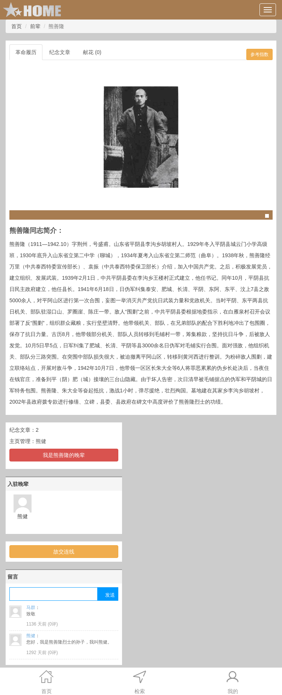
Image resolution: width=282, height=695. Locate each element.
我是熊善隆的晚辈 (64, 455)
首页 (16, 26)
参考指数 (259, 54)
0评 (52, 624)
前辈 (35, 26)
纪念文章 (59, 52)
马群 (30, 607)
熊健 (41, 441)
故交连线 (63, 552)
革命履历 (25, 52)
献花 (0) (92, 52)
